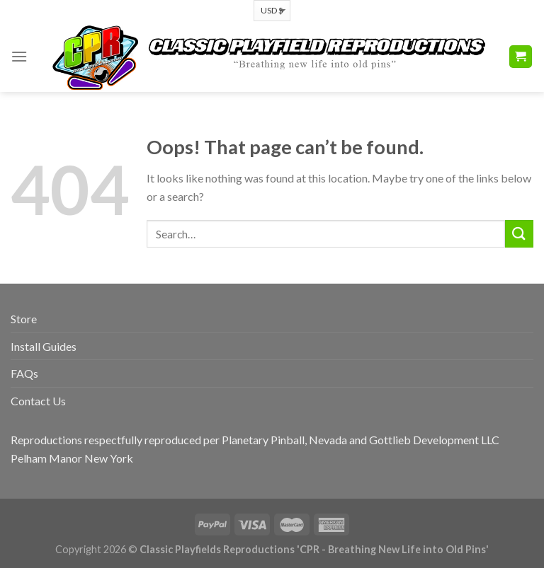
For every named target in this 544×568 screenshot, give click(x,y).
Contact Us (38, 400)
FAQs (24, 373)
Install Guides (43, 346)
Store (24, 318)
